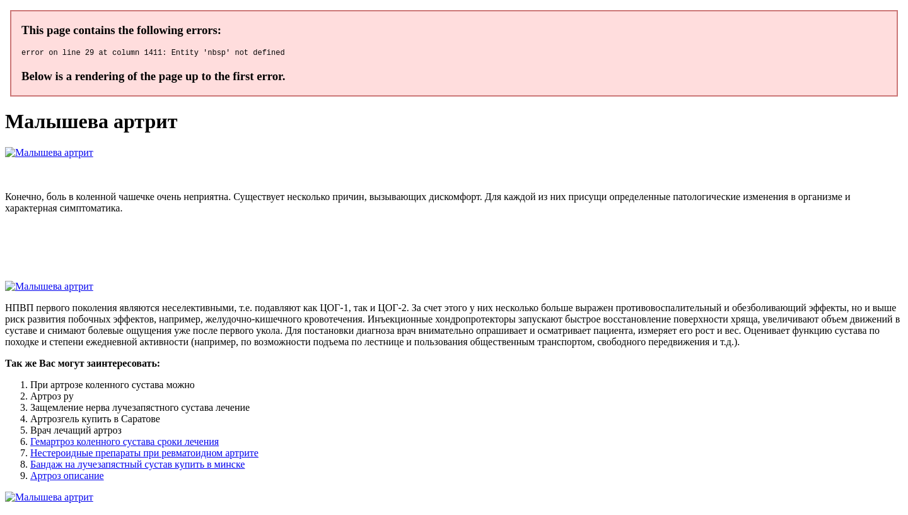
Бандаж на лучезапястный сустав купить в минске (137, 466)
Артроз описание (67, 477)
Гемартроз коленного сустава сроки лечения (124, 443)
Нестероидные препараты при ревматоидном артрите (144, 454)
